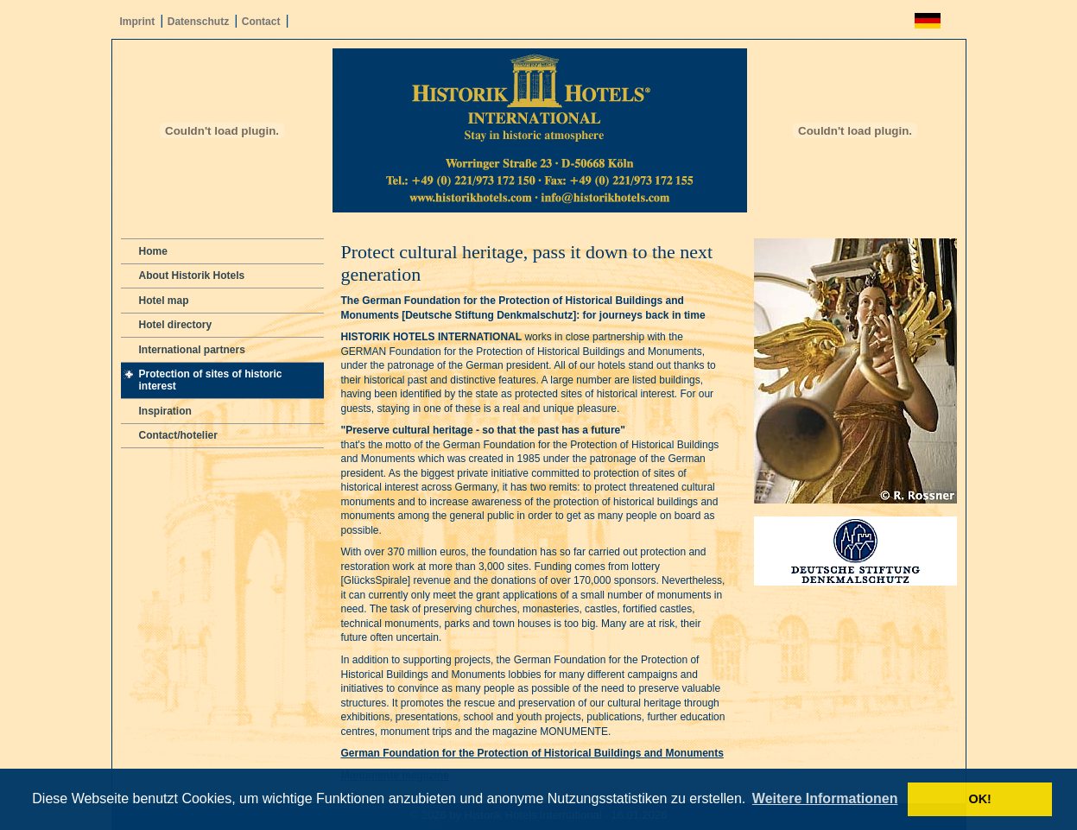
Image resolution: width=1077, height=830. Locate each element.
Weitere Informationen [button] (825, 798)
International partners (192, 350)
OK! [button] (979, 799)
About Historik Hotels (192, 275)
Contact (261, 22)
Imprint (137, 22)
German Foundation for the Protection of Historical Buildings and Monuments (532, 753)
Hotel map (164, 301)
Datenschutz (198, 22)
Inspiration (165, 411)
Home (153, 251)
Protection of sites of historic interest (210, 380)
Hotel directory (175, 325)
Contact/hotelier (178, 435)
